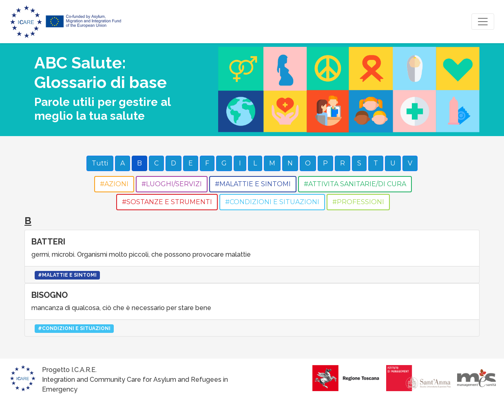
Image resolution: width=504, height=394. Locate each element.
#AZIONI (114, 184)
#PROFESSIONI (358, 202)
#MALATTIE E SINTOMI (253, 184)
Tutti (100, 163)
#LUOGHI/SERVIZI (171, 184)
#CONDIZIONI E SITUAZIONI (272, 202)
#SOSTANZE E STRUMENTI (167, 202)
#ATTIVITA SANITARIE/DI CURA (355, 184)
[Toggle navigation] (482, 21)
